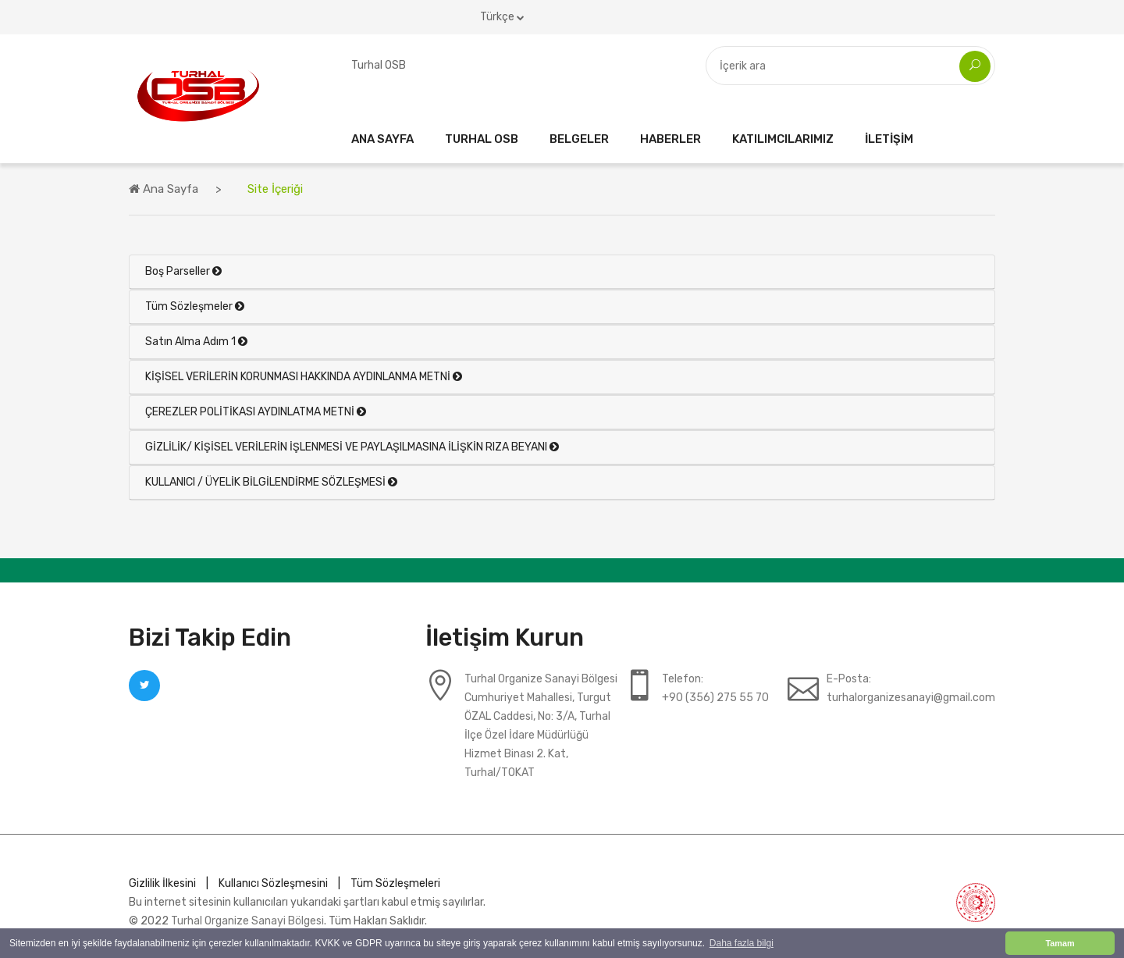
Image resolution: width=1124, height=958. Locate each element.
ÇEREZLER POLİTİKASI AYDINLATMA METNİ (255, 411)
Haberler (670, 139)
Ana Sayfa (382, 139)
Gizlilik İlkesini (162, 883)
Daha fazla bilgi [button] (742, 943)
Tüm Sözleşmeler (194, 306)
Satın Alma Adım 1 (196, 341)
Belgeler (579, 139)
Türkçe (502, 16)
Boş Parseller (183, 271)
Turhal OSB (481, 139)
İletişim (889, 139)
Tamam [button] (1059, 943)
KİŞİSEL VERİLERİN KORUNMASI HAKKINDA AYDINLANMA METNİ (303, 376)
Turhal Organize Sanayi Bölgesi (247, 921)
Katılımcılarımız (783, 139)
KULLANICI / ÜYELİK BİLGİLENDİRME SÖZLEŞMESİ (271, 482)
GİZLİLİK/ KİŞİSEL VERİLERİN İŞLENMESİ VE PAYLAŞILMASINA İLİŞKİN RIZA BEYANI (352, 447)
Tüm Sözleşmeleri (395, 883)
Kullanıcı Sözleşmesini (273, 883)
